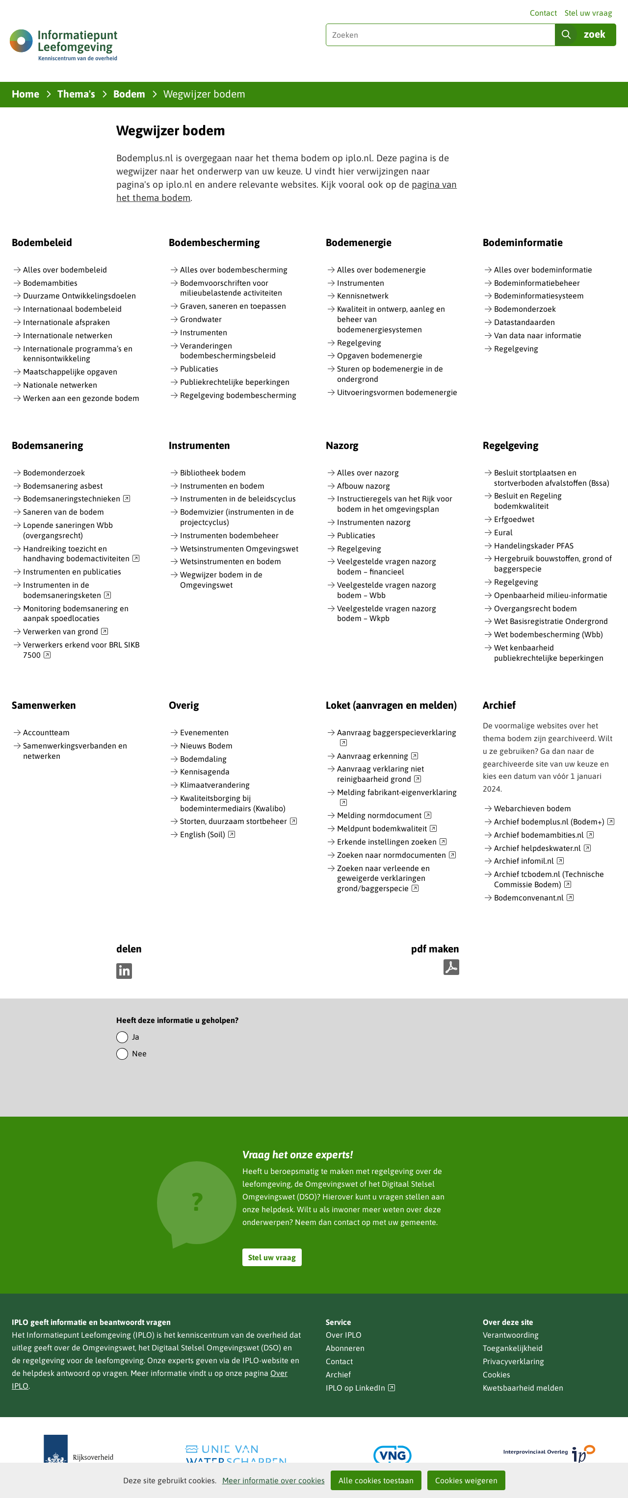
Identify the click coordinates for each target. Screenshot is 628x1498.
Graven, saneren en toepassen (233, 305)
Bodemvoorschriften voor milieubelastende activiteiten (231, 288)
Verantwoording (511, 1334)
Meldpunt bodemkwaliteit (387, 829)
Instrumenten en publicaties (72, 571)
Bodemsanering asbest (63, 485)
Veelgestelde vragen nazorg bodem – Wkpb (386, 613)
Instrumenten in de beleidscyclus (238, 498)
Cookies (496, 1374)
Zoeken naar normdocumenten (396, 855)
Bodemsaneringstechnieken (77, 499)
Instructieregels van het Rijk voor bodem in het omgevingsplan (394, 503)
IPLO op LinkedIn (360, 1388)
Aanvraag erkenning (378, 756)
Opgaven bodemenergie (379, 355)
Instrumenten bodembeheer (229, 535)
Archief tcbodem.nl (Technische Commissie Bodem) (549, 880)
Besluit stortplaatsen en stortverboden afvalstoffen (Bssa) (551, 477)
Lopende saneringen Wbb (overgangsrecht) (68, 530)
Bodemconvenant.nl (534, 898)
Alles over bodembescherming (234, 269)
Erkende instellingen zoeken (392, 842)
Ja (135, 1036)
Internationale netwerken (67, 335)
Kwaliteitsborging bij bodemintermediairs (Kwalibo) (233, 803)
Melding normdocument (384, 816)
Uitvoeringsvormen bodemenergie (397, 392)
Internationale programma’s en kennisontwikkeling (77, 353)
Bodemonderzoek (525, 308)
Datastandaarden (524, 322)
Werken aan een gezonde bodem (81, 398)
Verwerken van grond (65, 632)
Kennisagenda (205, 771)
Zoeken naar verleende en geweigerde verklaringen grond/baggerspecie (383, 879)
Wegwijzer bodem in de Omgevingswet (221, 579)
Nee (139, 1053)
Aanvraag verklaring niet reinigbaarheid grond (380, 774)
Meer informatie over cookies (273, 1480)
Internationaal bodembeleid (72, 308)
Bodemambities (50, 282)
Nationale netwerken (60, 384)
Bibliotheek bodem (213, 472)
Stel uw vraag (588, 12)
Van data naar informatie (537, 335)
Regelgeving (359, 342)
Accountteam (46, 732)
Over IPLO (344, 1334)
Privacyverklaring (513, 1361)
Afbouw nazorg (363, 485)
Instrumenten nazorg (374, 522)
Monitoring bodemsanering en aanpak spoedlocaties (76, 613)
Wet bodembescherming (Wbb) (548, 634)
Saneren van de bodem (63, 511)
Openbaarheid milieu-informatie (550, 595)
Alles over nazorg (368, 472)
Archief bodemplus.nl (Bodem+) (554, 822)
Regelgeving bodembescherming (238, 395)
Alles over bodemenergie (381, 269)
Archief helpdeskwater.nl (542, 848)
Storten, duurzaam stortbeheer (238, 821)
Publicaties (199, 368)
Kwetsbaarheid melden (523, 1387)
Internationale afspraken (66, 322)
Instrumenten (203, 332)
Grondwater (201, 319)
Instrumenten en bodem (222, 485)
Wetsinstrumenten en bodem (230, 561)
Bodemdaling (203, 758)
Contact (543, 12)
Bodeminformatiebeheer (537, 282)
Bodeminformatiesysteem (539, 295)
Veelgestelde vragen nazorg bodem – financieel (386, 566)
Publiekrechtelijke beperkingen (234, 381)
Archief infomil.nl (529, 861)
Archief (338, 1374)
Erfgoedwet (514, 519)
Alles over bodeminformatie (543, 269)
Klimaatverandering (215, 784)
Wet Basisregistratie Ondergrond (551, 621)
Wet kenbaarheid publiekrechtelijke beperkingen (548, 652)
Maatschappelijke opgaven (70, 371)
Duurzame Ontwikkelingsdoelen (79, 295)
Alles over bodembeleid (65, 269)
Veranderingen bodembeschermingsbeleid (228, 350)
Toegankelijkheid (513, 1348)
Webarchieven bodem (532, 808)
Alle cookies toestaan (376, 1480)
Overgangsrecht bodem (535, 608)
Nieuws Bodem (206, 745)
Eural (503, 532)
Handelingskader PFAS (534, 545)
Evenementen (204, 732)
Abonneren (345, 1348)
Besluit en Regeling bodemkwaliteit (528, 500)
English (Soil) (208, 835)
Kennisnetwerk (363, 295)
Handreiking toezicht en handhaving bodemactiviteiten (81, 554)
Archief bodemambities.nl (544, 835)
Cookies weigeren (466, 1480)
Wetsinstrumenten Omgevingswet (239, 548)
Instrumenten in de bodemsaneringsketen (67, 590)
